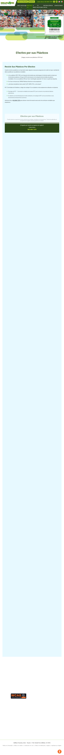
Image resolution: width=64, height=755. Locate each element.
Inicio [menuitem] (19, 5)
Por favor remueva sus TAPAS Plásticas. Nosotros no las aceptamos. (25, 82)
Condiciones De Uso (28, 745)
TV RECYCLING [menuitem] (40, 6)
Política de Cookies (18, 745)
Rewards (31, 1)
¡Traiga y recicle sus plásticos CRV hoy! (32, 57)
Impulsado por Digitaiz (56, 745)
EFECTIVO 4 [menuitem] (29, 6)
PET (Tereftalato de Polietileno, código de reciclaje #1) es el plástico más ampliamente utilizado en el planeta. (31, 87)
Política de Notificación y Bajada (42, 745)
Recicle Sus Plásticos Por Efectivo (20, 67)
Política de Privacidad (7, 745)
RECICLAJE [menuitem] (23, 6)
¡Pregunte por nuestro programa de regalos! (32, 125)
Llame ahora (32, 127)
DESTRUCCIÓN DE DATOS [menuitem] (48, 6)
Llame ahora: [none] (44, 1)
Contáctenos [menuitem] (58, 5)
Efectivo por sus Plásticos (32, 53)
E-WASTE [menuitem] (35, 6)
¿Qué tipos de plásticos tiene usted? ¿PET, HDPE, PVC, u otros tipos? (24, 84)
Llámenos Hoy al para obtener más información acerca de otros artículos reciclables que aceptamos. (30, 101)
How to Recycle (22, 1)
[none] (26, 1)
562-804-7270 (48, 1)
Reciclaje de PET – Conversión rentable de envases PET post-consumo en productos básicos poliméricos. (30, 94)
